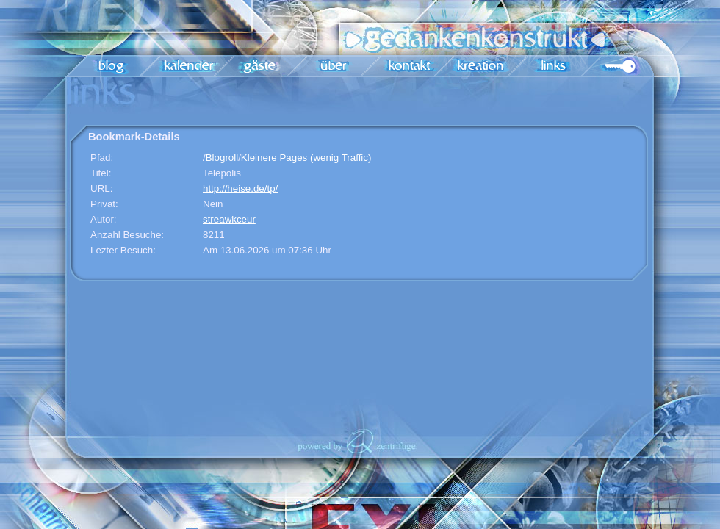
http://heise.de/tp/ (240, 188)
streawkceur (229, 219)
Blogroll (222, 157)
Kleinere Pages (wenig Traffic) (306, 157)
